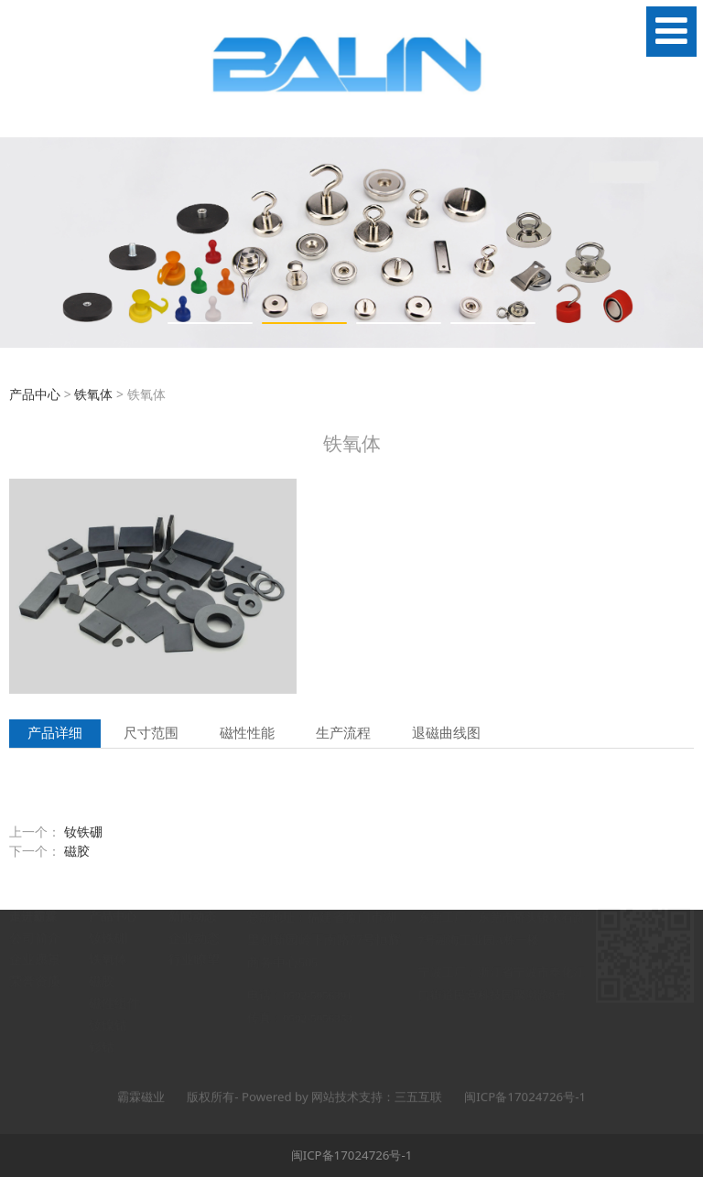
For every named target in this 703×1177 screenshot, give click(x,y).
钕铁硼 (83, 831)
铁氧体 (93, 394)
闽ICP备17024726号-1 (352, 1155)
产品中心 (34, 394)
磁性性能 (247, 732)
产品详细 (54, 732)
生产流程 (343, 732)
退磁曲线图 (446, 732)
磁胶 (77, 850)
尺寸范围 (151, 732)
